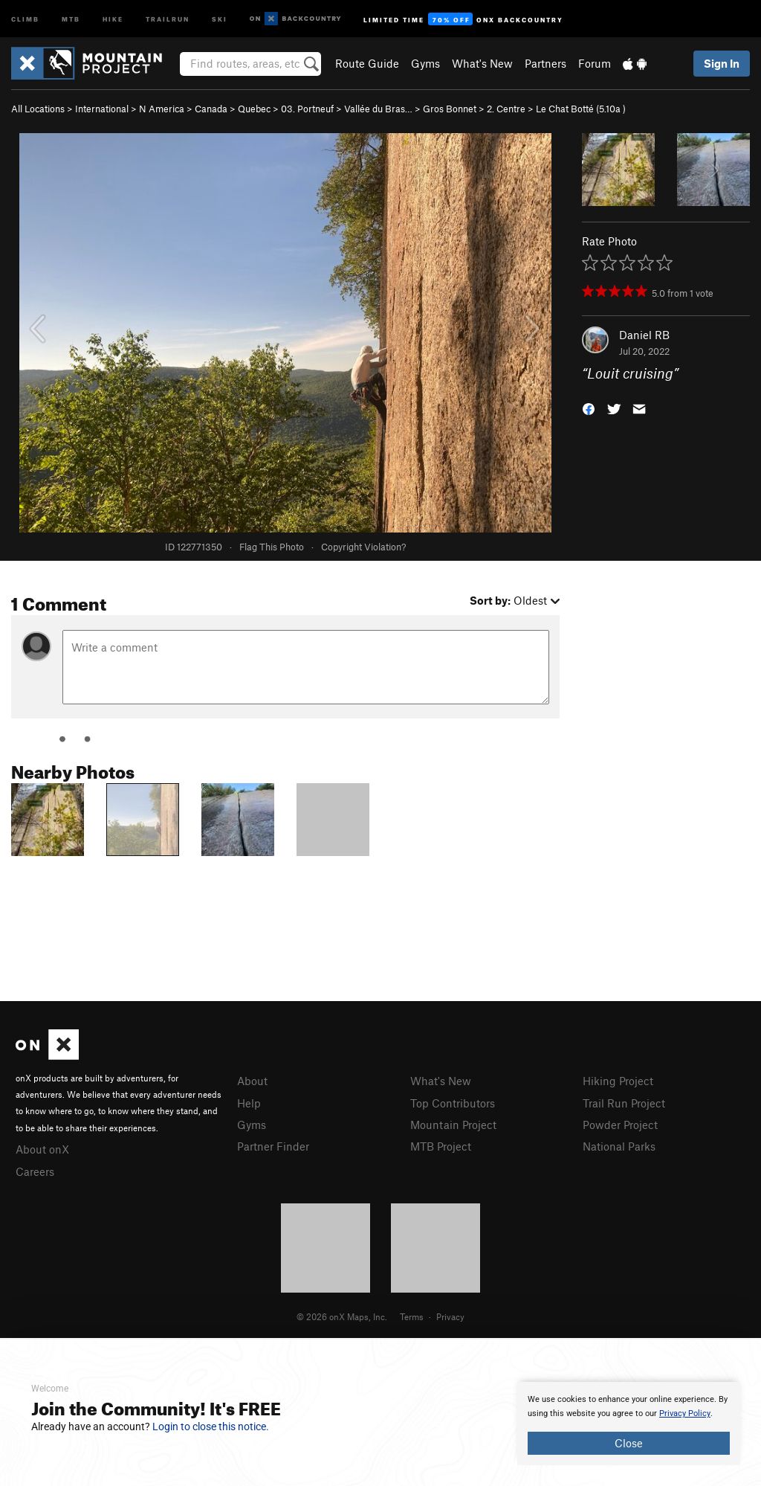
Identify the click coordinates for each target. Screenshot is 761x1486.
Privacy (450, 1316)
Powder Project (620, 1124)
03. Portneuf (307, 109)
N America (161, 109)
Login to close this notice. (210, 1426)
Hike (113, 18)
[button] (588, 407)
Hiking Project (618, 1080)
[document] (629, 1423)
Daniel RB (644, 334)
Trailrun (168, 18)
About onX (42, 1149)
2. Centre (506, 109)
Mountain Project (453, 1124)
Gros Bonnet (449, 109)
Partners (545, 63)
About (252, 1080)
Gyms (425, 63)
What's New (482, 63)
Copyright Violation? (363, 547)
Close (629, 1443)
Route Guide (367, 63)
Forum (594, 63)
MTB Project (440, 1146)
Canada (211, 109)
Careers (35, 1171)
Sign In (721, 63)
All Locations (38, 109)
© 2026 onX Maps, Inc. (342, 1316)
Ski (219, 18)
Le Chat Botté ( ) (581, 109)
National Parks (619, 1146)
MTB (71, 18)
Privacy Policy (684, 1413)
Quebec (254, 109)
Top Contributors (452, 1103)
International (102, 109)
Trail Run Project (624, 1103)
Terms (412, 1316)
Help (249, 1103)
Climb (25, 18)
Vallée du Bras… (378, 109)
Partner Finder (273, 1146)
